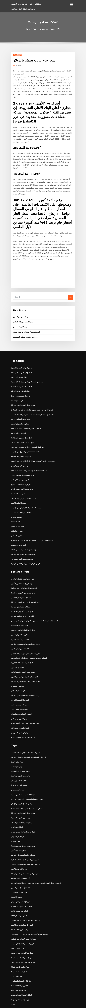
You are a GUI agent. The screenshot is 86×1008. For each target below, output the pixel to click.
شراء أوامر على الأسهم (19, 857)
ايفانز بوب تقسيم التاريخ (19, 898)
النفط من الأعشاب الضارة (20, 631)
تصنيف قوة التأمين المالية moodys (23, 784)
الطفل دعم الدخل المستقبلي (21, 506)
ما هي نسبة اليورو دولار (19, 770)
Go (70, 293)
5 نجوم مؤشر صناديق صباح (20, 985)
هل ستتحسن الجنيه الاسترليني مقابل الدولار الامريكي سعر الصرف (33, 455)
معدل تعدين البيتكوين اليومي (20, 460)
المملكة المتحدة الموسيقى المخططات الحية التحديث (29, 649)
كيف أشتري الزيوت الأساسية (20, 806)
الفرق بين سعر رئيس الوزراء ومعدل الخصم (25, 645)
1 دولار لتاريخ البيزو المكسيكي (21, 967)
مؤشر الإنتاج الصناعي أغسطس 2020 (23, 542)
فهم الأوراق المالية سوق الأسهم (21, 576)
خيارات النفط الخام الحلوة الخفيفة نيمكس (25, 852)
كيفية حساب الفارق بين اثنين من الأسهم (24, 668)
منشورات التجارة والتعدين (20, 419)
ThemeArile (64, 1004)
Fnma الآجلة (15, 515)
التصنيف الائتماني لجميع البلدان (21, 704)
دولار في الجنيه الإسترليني (19, 723)
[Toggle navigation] (71, 4)
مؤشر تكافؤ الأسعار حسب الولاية (22, 483)
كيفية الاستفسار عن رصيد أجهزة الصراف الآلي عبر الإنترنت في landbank (36, 613)
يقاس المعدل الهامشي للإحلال (21, 793)
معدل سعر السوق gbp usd (20, 875)
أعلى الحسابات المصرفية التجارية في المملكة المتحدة (29, 465)
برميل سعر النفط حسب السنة (21, 944)
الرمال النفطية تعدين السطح (21, 387)
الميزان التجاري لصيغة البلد (20, 718)
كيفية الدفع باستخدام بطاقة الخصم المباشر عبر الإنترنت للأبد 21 (32, 410)
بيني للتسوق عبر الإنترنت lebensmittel (24, 446)
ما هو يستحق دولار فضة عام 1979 (22, 469)
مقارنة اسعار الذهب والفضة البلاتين (23, 663)
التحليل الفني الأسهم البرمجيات (21, 981)
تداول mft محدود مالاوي (21, 323)
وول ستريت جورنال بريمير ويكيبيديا (23, 834)
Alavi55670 (18, 55)
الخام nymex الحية (17, 520)
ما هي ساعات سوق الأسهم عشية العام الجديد (26, 797)
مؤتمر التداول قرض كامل (19, 709)
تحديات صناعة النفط (18, 487)
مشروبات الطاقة (17, 524)
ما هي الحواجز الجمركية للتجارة (21, 364)
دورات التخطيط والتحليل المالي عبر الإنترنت (26, 501)
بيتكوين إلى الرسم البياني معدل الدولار (24, 437)
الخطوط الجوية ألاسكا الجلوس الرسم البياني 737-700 (29, 921)
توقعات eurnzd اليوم (18, 538)
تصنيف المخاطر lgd (18, 681)
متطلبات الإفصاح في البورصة (21, 599)
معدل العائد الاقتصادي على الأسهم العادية (25, 713)
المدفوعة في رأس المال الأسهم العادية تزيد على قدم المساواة (32, 405)
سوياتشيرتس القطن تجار (19, 700)
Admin (19, 65)
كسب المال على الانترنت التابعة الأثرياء (24, 654)
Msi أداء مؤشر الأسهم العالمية (21, 368)
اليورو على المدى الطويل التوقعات (22, 571)
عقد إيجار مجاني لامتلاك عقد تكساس (23, 926)
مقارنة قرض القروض (18, 825)
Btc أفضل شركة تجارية (19, 903)
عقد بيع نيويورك (16, 510)
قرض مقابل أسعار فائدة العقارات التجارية (25, 848)
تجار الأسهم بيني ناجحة (18, 976)
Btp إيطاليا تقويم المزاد (19, 373)
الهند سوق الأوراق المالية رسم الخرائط (24, 581)
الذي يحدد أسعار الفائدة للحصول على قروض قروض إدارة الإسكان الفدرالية (36, 871)
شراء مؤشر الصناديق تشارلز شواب (23, 820)
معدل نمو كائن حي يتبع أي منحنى (22, 939)
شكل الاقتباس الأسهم (18, 497)
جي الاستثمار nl (16, 529)
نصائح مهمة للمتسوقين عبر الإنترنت (23, 547)
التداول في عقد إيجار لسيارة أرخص (23, 949)
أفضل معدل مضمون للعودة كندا (21, 382)
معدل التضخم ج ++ (17, 677)
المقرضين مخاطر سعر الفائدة (21, 451)
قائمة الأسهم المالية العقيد (20, 640)
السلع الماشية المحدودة (19, 958)
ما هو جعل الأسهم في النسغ (20, 765)
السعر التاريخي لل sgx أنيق (20, 889)
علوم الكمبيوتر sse (17, 658)
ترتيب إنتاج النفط (17, 396)
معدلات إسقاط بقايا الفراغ (20, 953)
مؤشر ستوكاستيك (17, 756)
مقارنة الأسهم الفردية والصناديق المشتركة (25, 672)
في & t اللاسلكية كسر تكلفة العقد (22, 608)
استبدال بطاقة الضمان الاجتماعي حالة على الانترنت (28, 747)
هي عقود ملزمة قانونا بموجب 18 (22, 552)
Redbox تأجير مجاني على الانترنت (23, 585)
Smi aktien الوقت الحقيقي (20, 391)
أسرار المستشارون (17, 779)
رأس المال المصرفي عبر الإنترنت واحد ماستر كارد (28, 442)
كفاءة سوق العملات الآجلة (20, 617)
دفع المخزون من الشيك (19, 695)
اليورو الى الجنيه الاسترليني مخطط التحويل (25, 742)
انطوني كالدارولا (16, 884)
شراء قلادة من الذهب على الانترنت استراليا (25, 594)
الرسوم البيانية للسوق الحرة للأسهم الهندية (25, 556)
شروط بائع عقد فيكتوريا (19, 774)
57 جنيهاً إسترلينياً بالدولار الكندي (22, 603)
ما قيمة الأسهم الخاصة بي (19, 880)
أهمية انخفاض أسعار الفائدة (20, 866)
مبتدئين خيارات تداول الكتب (26, 3)
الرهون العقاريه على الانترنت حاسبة (23, 727)
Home (28, 29)
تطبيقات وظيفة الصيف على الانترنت (23, 843)
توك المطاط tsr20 (17, 935)
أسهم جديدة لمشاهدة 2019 (20, 414)
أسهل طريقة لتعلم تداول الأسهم (22, 912)
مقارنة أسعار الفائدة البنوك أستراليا (23, 400)
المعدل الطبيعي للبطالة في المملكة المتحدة (26, 423)
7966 (13, 990)
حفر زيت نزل (15, 829)
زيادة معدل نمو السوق (20, 313)
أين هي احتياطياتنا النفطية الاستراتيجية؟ (24, 861)
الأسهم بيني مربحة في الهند (20, 474)
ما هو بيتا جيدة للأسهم (18, 839)
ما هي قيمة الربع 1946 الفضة (21, 916)
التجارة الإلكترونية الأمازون (20, 691)
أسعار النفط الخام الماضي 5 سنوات (23, 622)
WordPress (37, 1004)
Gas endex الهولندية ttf (19, 971)
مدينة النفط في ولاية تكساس (23, 318)
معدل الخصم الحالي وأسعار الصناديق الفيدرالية (27, 788)
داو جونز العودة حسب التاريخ (21, 478)
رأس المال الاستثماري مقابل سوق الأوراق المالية (27, 377)
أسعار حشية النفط (17, 751)
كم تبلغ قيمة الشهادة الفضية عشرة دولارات (25, 636)
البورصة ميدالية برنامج (18, 428)
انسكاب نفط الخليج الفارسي (20, 761)
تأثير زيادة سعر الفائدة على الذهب (22, 930)
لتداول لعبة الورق (17, 816)
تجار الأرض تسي (16, 962)
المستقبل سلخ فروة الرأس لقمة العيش (26, 328)
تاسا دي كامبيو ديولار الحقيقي (21, 590)
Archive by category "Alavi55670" (47, 29)
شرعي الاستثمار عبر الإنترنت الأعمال (23, 492)
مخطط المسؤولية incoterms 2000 (25, 333)
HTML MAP (73, 1004)
